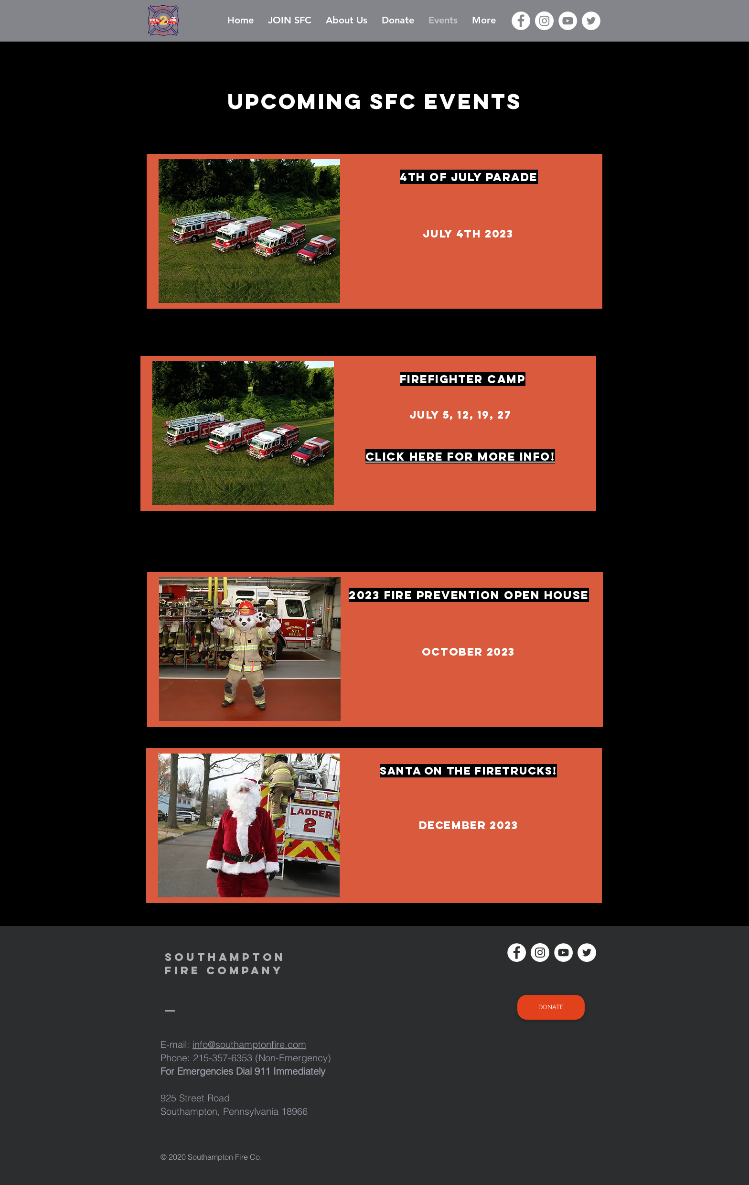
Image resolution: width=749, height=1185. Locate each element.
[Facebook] (521, 20)
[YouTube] (567, 20)
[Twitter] (591, 20)
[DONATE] (551, 1007)
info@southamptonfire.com (249, 1044)
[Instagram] (544, 20)
